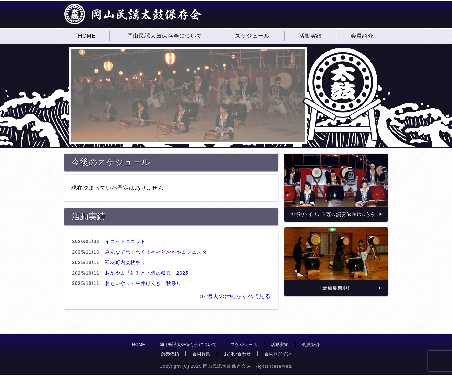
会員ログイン (277, 353)
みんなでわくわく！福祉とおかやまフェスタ (156, 252)
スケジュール (243, 344)
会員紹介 (311, 344)
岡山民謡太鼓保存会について (188, 344)
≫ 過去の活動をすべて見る (235, 296)
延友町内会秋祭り (125, 262)
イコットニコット (125, 241)
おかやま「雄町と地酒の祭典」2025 (146, 273)
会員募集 (201, 353)
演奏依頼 (170, 353)
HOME (138, 344)
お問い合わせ (237, 353)
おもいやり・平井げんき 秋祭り (143, 283)
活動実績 (280, 344)
